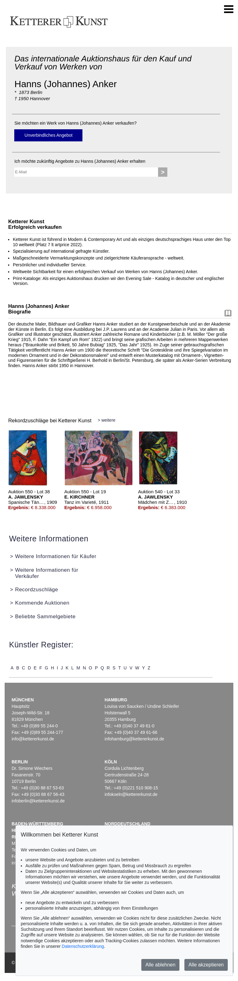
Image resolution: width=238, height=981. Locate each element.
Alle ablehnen (160, 964)
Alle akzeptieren (206, 964)
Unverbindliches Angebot (48, 135)
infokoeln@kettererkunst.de (130, 794)
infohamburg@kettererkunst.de (134, 738)
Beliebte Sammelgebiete (45, 616)
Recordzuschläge (36, 590)
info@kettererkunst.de (32, 738)
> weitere (106, 420)
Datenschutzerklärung (83, 946)
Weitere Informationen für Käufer (55, 556)
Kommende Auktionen (42, 603)
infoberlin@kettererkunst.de (37, 800)
